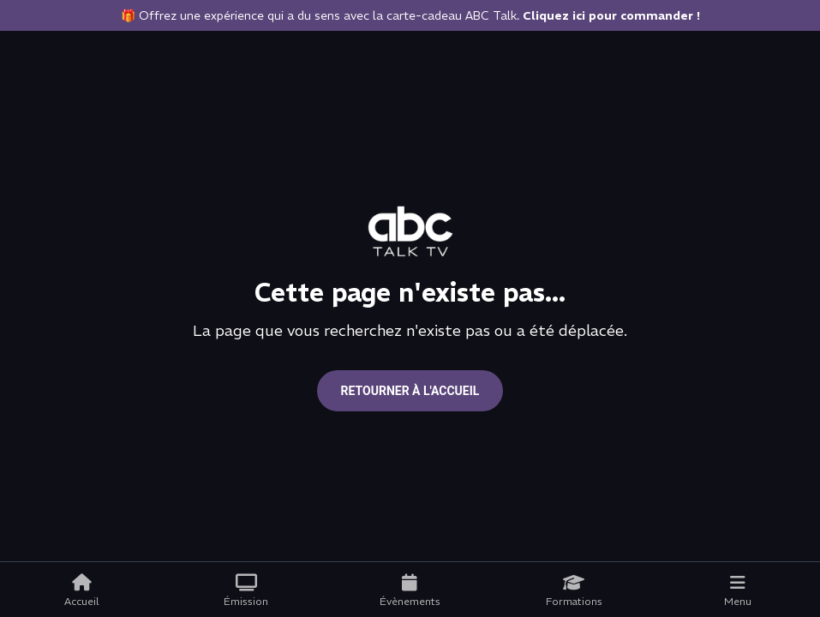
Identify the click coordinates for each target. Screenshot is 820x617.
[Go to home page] (410, 231)
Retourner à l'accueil (410, 391)
